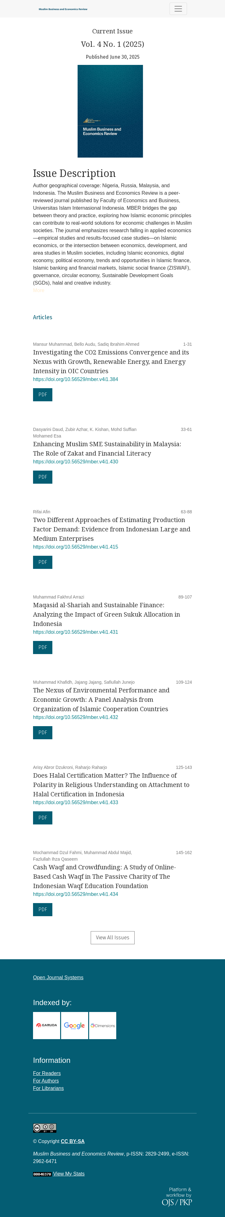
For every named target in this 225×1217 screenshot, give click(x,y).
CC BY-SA (72, 1141)
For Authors (46, 1080)
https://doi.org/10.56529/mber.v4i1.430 (75, 461)
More (38, 290)
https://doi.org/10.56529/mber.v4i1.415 (75, 547)
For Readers (47, 1073)
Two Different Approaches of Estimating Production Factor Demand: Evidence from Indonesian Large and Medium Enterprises (111, 529)
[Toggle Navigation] (178, 8)
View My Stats (68, 1173)
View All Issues (112, 938)
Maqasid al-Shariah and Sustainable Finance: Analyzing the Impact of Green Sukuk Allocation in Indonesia (106, 614)
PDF (42, 395)
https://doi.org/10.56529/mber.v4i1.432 (75, 717)
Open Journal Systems (58, 977)
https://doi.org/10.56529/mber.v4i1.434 (75, 894)
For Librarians (48, 1088)
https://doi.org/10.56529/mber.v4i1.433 (75, 802)
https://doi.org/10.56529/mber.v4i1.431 (75, 632)
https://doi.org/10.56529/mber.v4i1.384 (75, 379)
